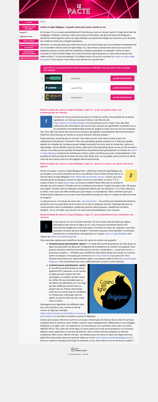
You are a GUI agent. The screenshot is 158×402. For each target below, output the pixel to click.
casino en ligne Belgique (116, 233)
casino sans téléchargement (64, 236)
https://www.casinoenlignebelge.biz (70, 123)
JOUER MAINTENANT (122, 78)
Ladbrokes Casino (26, 36)
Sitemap (85, 354)
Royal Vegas (69, 182)
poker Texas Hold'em (100, 255)
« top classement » (89, 201)
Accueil (29, 22)
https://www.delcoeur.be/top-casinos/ (87, 176)
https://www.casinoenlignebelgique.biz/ (113, 337)
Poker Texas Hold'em (29, 58)
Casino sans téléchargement (29, 53)
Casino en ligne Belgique (28, 28)
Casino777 (23, 32)
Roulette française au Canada (28, 46)
